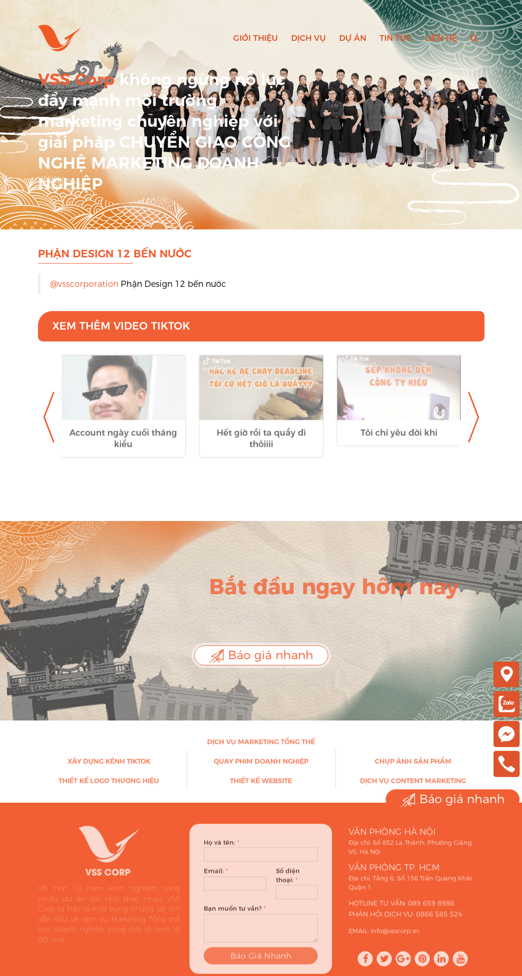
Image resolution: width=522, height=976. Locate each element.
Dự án (352, 38)
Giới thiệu (255, 38)
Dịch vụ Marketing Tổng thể (261, 745)
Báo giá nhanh (261, 655)
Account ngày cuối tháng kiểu (123, 446)
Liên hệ (441, 38)
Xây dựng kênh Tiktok (109, 764)
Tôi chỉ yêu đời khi (399, 440)
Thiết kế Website (261, 784)
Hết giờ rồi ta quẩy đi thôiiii (261, 446)
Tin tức (396, 38)
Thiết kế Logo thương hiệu (108, 784)
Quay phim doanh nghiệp (261, 764)
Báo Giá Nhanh (260, 963)
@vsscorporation (84, 284)
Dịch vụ (308, 38)
